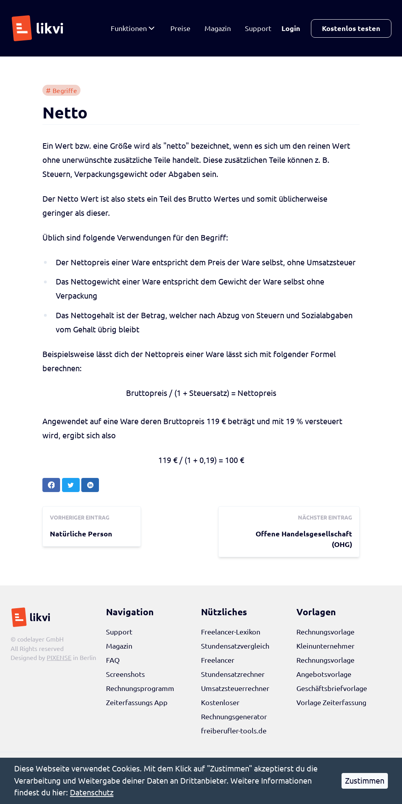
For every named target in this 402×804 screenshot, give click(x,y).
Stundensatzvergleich (235, 646)
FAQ (113, 660)
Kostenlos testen (351, 28)
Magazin (218, 28)
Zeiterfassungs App (137, 702)
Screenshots (125, 674)
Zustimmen (364, 780)
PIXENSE (59, 657)
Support (258, 28)
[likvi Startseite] (39, 28)
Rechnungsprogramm (140, 688)
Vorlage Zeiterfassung (331, 702)
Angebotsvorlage (323, 674)
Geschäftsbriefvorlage (331, 688)
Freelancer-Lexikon (230, 632)
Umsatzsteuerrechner (235, 688)
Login (290, 28)
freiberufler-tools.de (234, 731)
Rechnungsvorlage (325, 632)
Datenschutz (91, 792)
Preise (180, 28)
